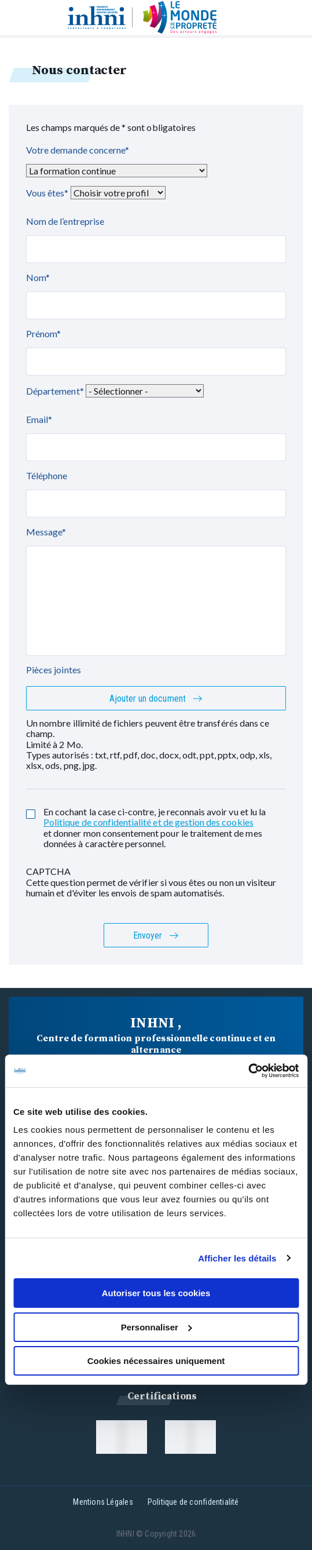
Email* (39, 419)
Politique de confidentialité (193, 1502)
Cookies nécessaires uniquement (156, 1361)
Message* (46, 531)
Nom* (38, 277)
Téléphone (46, 475)
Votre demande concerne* (77, 149)
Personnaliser (156, 1327)
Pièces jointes (53, 670)
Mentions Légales (103, 1502)
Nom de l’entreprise (65, 221)
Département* (55, 390)
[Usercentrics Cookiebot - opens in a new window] (248, 1070)
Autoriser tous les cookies (156, 1293)
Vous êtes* (47, 192)
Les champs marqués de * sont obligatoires (111, 127)
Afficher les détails (237, 1258)
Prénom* (43, 333)
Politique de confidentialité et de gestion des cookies (148, 821)
